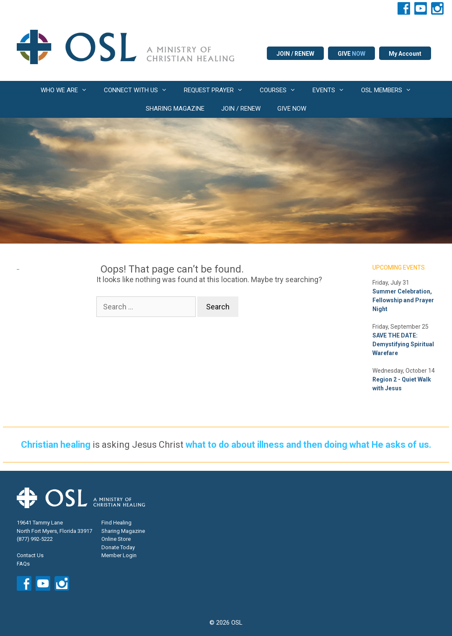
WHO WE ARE (68, 90)
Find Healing (116, 522)
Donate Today (118, 547)
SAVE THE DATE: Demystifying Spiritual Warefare (403, 344)
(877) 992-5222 (35, 539)
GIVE (351, 53)
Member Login (119, 555)
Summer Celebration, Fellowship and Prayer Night (403, 300)
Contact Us (30, 555)
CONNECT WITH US (140, 90)
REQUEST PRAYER (217, 90)
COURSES (282, 90)
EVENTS (333, 90)
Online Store (116, 539)
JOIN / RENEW (295, 53)
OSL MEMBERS (390, 90)
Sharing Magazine (123, 531)
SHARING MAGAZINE (175, 108)
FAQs (23, 564)
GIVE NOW (291, 108)
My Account (405, 53)
